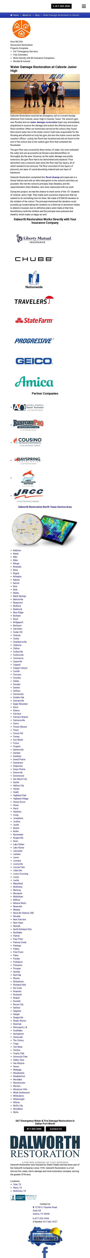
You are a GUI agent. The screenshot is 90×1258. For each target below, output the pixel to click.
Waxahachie (18, 1073)
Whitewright (18, 1099)
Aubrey (16, 580)
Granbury (17, 756)
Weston (16, 1086)
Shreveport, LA (20, 1027)
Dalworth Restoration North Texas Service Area (45, 506)
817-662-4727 (50, 1221)
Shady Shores (19, 1020)
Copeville (17, 661)
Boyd (15, 619)
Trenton (16, 1050)
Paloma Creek (19, 942)
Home (14, 15)
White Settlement (21, 1092)
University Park (20, 1056)
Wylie (15, 1112)
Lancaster (17, 851)
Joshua (16, 821)
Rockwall (17, 994)
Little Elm (17, 870)
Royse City (18, 1004)
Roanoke (17, 991)
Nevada (16, 916)
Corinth (16, 671)
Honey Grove (19, 802)
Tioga (15, 1043)
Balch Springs (19, 596)
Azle (15, 589)
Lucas (16, 877)
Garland (16, 753)
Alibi (15, 557)
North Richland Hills (22, 929)
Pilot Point (18, 952)
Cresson (17, 674)
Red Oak (17, 975)
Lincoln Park (19, 867)
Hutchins (17, 811)
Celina (16, 638)
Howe (16, 805)
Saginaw (17, 1011)
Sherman (17, 1024)
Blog (37, 15)
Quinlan (16, 971)
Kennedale (18, 834)
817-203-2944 (61, 6)
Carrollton (17, 629)
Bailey (16, 593)
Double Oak (18, 697)
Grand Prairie (19, 759)
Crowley (17, 677)
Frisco (16, 743)
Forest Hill (18, 733)
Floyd (15, 730)
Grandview (18, 762)
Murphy (16, 909)
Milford (16, 900)
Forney (16, 736)
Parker (16, 949)
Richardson (18, 981)
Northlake (17, 932)
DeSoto (16, 691)
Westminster (19, 1082)
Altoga (16, 563)
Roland (16, 998)
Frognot (16, 746)
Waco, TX (17, 1187)
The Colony (18, 1040)
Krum (15, 841)
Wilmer (16, 1102)
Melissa (17, 890)
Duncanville (18, 700)
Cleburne (17, 645)
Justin (16, 824)
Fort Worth (18, 740)
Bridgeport (18, 622)
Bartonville (18, 599)
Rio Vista (17, 988)
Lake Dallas (18, 844)
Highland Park (19, 795)
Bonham (17, 615)
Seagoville (18, 1017)
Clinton (16, 648)
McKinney (17, 887)
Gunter (16, 782)
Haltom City (18, 785)
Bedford (17, 606)
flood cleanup (53, 177)
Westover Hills (20, 1089)
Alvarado (17, 566)
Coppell (16, 664)
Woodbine (18, 1109)
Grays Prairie (19, 769)
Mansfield (18, 883)
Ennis (15, 707)
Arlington (17, 576)
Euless (16, 710)
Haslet (16, 789)
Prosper (17, 968)
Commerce (18, 658)
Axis (15, 586)
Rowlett (16, 1001)
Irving (15, 815)
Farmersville (19, 720)
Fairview (17, 713)
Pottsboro (18, 962)
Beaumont (18, 602)
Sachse (16, 1007)
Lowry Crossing (20, 873)
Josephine (18, 818)
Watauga (17, 1069)
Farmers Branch (20, 717)
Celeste (17, 635)
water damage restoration (43, 122)
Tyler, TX (17, 1184)
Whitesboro (18, 1096)
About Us (26, 15)
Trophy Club (18, 1053)
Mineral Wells (19, 903)
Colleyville (18, 651)
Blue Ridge (18, 612)
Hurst (15, 808)
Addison (17, 550)
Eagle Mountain (20, 704)
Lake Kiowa (18, 847)
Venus (16, 1066)
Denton (16, 687)
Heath (16, 792)
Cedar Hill (17, 632)
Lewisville (18, 864)
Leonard (17, 860)
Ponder (16, 958)
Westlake (17, 1079)
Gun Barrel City (20, 779)
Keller (16, 831)
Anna (15, 570)
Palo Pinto (18, 939)
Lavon (16, 857)
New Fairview (19, 919)
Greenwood (18, 775)
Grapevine (18, 766)
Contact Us (56, 1129)
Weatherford (19, 1076)
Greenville (18, 772)
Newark (16, 926)
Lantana (16, 854)
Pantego (17, 945)
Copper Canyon (20, 668)
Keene (16, 828)
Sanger (16, 1014)
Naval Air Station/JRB (23, 913)
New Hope (18, 922)
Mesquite (17, 893)
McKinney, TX (19, 1191)
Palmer (16, 936)
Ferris (16, 723)
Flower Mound (20, 726)
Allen (15, 560)
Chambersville (20, 642)
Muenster (17, 906)
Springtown (18, 1034)
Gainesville (18, 749)
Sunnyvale (18, 1037)
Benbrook (17, 609)
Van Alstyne (18, 1063)
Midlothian (18, 896)
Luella (16, 880)
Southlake (17, 1030)
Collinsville (18, 655)
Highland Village (20, 798)
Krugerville (18, 838)
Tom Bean (17, 1047)
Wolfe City (18, 1105)
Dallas (16, 681)
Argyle (16, 573)
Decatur (16, 684)
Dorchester (18, 694)
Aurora (16, 583)
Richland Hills (19, 985)
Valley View (18, 1060)
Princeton (17, 965)
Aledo (16, 553)
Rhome (16, 978)
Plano (16, 955)
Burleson (17, 625)
